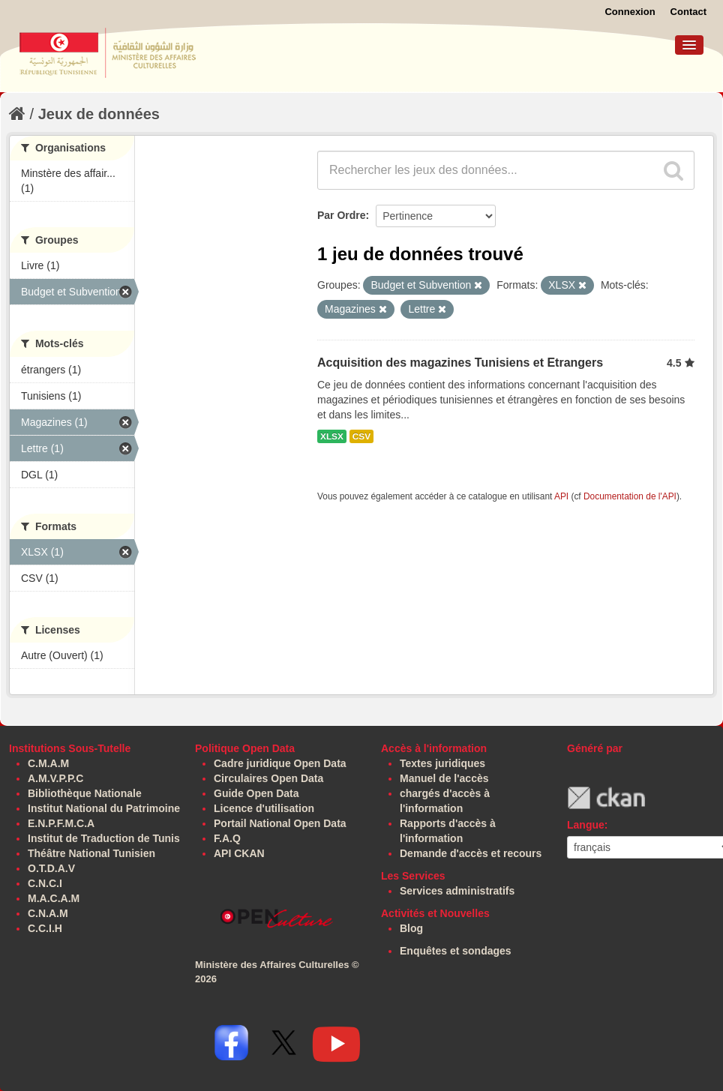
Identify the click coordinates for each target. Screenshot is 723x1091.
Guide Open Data (256, 793)
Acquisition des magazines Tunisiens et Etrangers (460, 362)
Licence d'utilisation (264, 808)
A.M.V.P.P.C (55, 778)
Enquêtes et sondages (456, 951)
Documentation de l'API (630, 496)
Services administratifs (457, 891)
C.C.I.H (45, 928)
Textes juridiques (442, 763)
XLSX (332, 436)
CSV (361, 436)
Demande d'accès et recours (471, 853)
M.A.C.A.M (54, 898)
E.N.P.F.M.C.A (61, 823)
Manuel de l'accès (444, 778)
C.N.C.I (45, 883)
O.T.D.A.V (51, 868)
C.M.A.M (48, 763)
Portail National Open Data (280, 823)
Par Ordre (341, 215)
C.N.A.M (48, 913)
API (561, 496)
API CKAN (239, 853)
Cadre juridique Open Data (280, 763)
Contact (688, 11)
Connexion (629, 11)
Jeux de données (99, 114)
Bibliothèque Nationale (85, 793)
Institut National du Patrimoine (104, 808)
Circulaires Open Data (268, 778)
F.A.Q (227, 838)
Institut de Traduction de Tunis (104, 838)
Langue (585, 825)
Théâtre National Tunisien (91, 853)
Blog (411, 928)
